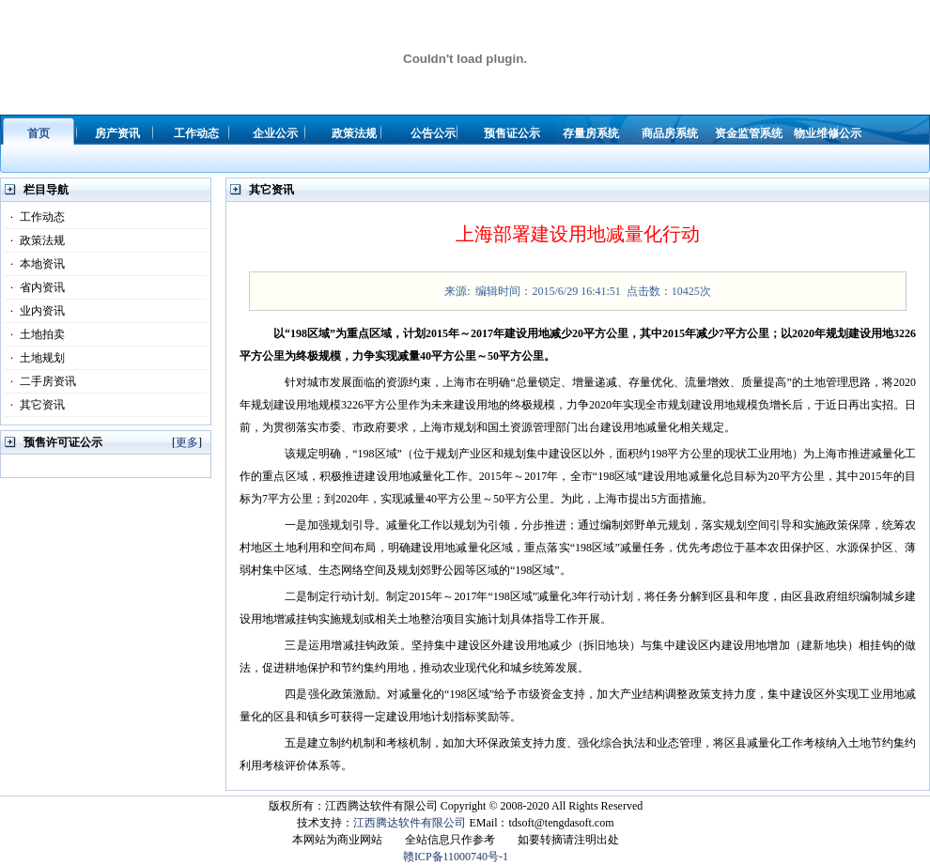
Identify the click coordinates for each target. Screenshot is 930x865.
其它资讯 (35, 405)
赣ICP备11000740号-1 (455, 856)
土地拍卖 (35, 334)
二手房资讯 (40, 381)
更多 (187, 442)
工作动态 (35, 217)
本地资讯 (35, 264)
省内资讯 (35, 287)
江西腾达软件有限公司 (409, 822)
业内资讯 (35, 311)
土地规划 (35, 358)
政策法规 (35, 240)
